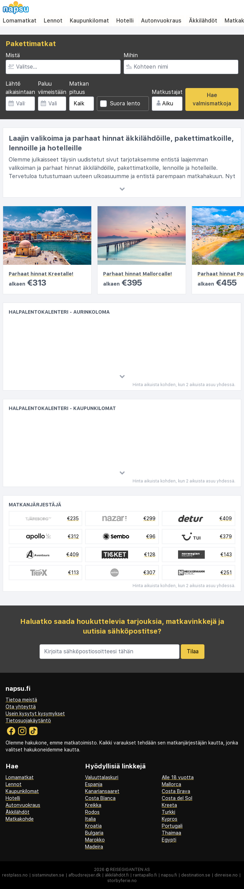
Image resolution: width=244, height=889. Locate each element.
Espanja (93, 784)
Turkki (168, 812)
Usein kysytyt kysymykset (35, 713)
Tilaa (193, 651)
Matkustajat (167, 92)
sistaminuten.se (48, 875)
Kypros (169, 819)
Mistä (13, 55)
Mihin (131, 55)
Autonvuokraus (161, 20)
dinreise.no (226, 875)
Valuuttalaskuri (101, 777)
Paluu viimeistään (52, 87)
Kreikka (93, 805)
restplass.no (15, 875)
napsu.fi (169, 875)
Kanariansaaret (102, 791)
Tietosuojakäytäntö (28, 720)
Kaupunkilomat (89, 20)
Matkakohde (20, 819)
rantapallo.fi (145, 875)
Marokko (95, 840)
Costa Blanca (100, 798)
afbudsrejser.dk (84, 875)
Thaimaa (171, 833)
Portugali (172, 826)
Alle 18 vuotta (178, 777)
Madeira (94, 846)
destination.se (195, 875)
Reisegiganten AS (130, 869)
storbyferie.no (122, 880)
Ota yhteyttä (21, 706)
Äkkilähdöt (203, 20)
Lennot (53, 20)
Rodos (92, 812)
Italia (90, 819)
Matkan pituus (79, 87)
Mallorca (171, 784)
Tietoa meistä (21, 700)
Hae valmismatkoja (212, 99)
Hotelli (125, 20)
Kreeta (169, 805)
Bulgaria (94, 833)
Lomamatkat (19, 20)
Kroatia (93, 826)
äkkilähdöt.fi (117, 875)
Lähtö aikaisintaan (20, 87)
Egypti (169, 840)
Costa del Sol (177, 798)
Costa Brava (176, 791)
